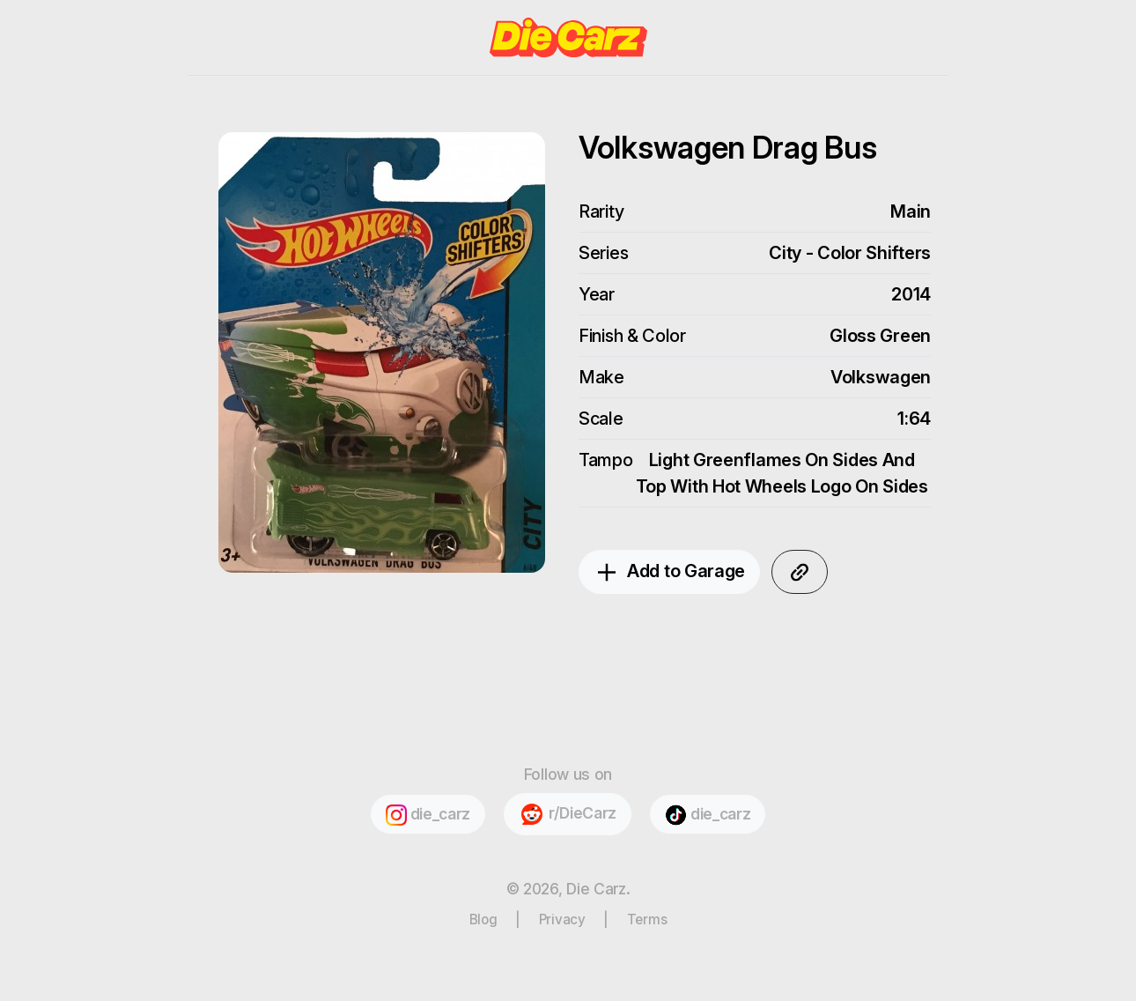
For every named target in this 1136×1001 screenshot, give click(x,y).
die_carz (428, 815)
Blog (483, 919)
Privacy (562, 919)
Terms (647, 919)
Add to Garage (669, 573)
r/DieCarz (567, 814)
